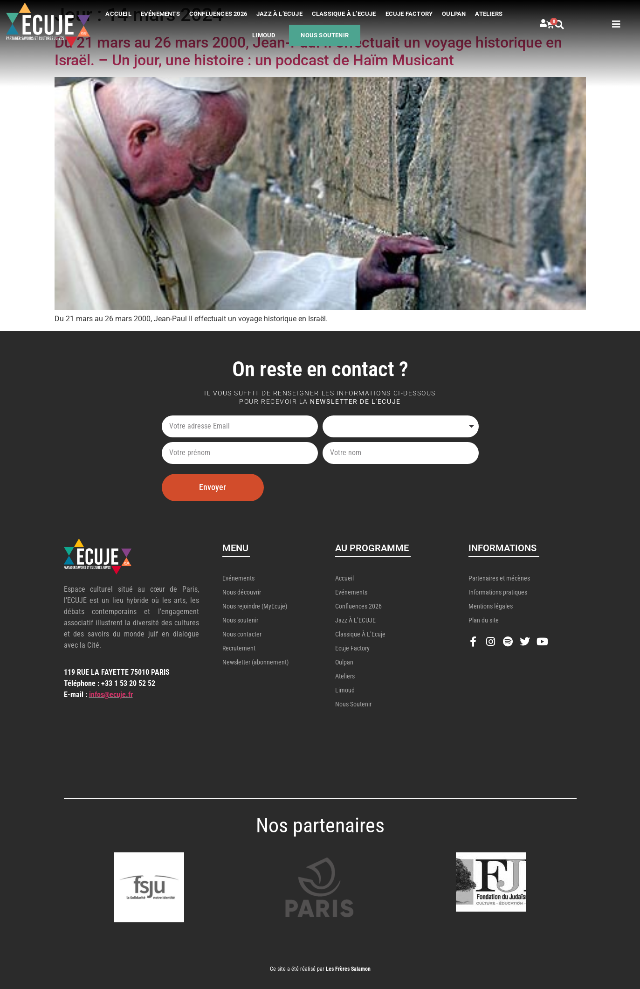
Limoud (263, 35)
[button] (569, 24)
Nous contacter (242, 634)
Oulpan (454, 13)
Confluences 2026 (218, 13)
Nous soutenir (325, 35)
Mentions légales (490, 606)
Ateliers (488, 13)
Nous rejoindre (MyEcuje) (254, 606)
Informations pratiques (497, 592)
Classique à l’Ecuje (344, 13)
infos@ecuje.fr (111, 694)
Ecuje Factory (409, 13)
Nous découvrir (241, 592)
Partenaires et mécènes (499, 578)
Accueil (118, 13)
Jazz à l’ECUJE (279, 13)
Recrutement (238, 648)
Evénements (160, 13)
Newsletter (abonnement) (255, 662)
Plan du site (483, 620)
